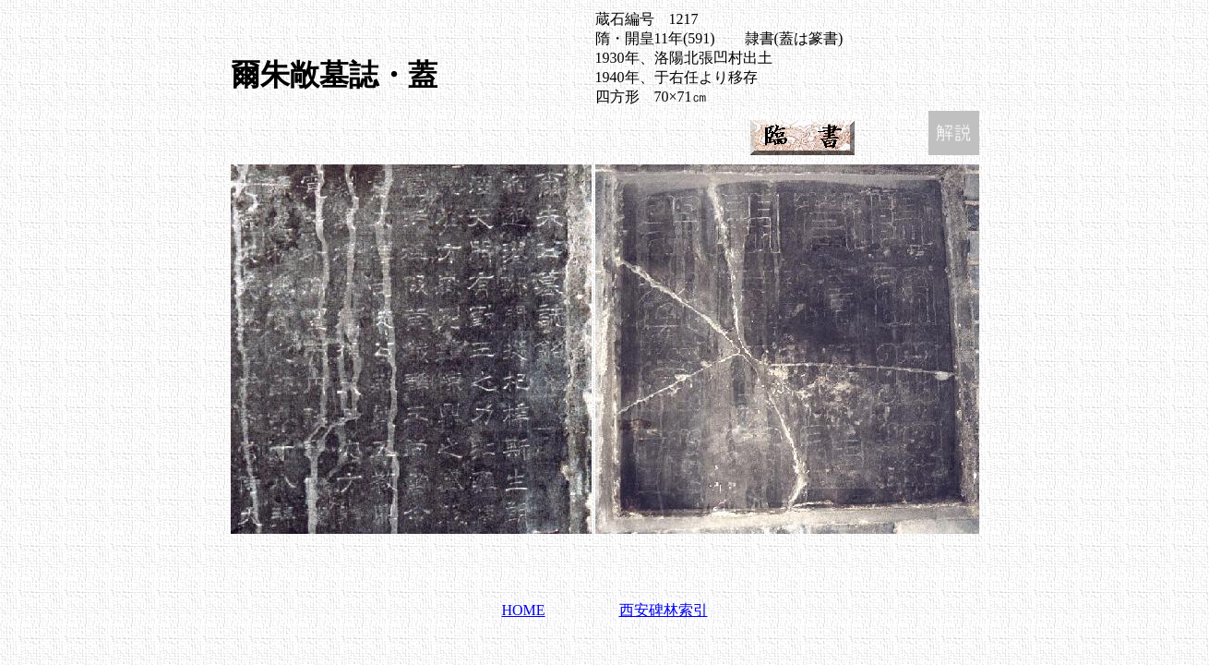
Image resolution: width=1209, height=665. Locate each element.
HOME (523, 610)
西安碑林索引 (663, 610)
